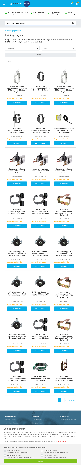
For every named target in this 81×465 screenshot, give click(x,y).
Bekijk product (17, 102)
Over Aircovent (37, 420)
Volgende (71, 400)
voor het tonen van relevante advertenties (22, 456)
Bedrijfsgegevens (37, 423)
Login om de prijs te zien (14, 98)
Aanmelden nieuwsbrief (68, 420)
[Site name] (20, 3)
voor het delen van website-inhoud (59, 456)
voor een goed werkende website (22, 451)
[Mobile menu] (4, 3)
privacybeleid (62, 441)
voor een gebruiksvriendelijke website (59, 451)
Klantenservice (10, 416)
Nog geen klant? (10, 420)
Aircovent (35, 416)
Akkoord (40, 461)
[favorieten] (71, 3)
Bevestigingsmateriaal (13, 31)
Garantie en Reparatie (12, 423)
